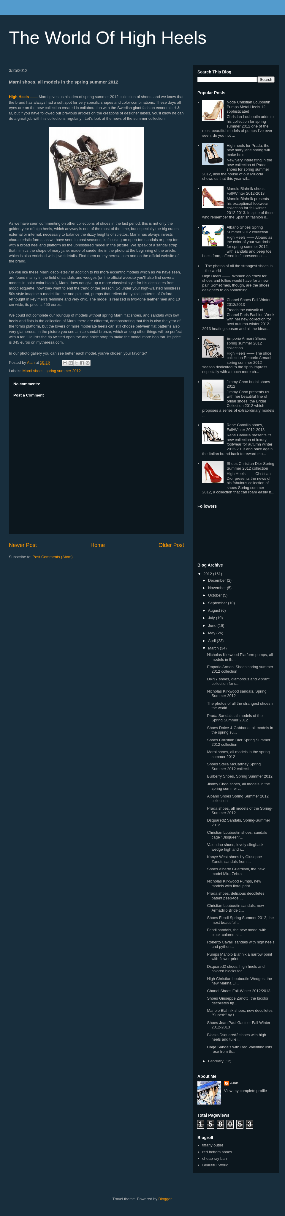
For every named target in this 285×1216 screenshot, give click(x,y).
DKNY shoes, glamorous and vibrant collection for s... (238, 681)
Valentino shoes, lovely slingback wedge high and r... (235, 847)
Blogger (165, 1199)
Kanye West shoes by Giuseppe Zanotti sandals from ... (234, 859)
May (212, 633)
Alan (234, 1083)
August (214, 610)
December (217, 580)
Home (98, 545)
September (218, 603)
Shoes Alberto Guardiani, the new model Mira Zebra (236, 871)
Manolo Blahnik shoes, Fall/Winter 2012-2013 (246, 191)
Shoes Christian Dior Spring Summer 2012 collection (250, 466)
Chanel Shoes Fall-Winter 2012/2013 (238, 991)
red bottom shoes (217, 1152)
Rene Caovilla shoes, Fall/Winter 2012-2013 (246, 427)
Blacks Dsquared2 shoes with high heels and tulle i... (236, 1037)
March (214, 648)
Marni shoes (33, 371)
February (216, 1061)
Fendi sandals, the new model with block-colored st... (236, 932)
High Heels (19, 97)
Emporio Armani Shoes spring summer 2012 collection (246, 343)
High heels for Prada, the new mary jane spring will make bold (248, 150)
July (212, 618)
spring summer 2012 (63, 371)
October (215, 595)
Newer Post (23, 545)
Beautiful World (215, 1165)
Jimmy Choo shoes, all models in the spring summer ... (238, 786)
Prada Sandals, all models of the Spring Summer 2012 (234, 718)
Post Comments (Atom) (53, 557)
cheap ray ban (214, 1158)
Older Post (171, 545)
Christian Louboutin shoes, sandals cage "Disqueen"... (237, 834)
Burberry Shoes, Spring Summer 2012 (239, 776)
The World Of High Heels (108, 38)
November (217, 588)
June (213, 625)
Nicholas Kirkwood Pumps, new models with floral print (234, 883)
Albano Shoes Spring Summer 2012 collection (247, 229)
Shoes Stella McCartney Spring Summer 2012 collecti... (234, 766)
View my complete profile (245, 1090)
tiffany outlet (212, 1145)
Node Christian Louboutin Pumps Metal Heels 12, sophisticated (248, 107)
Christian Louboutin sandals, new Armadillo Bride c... (235, 908)
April (212, 640)
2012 (208, 574)
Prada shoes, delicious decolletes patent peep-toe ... (235, 895)
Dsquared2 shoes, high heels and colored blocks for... (236, 968)
